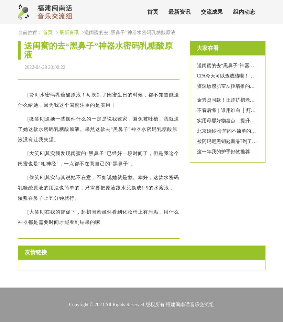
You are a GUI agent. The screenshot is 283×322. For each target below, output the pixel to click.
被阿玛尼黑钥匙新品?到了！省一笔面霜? (240, 141)
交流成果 (212, 12)
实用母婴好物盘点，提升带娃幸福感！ (238, 120)
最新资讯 (179, 12)
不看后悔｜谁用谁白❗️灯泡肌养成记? (237, 110)
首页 (152, 12)
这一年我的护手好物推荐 (223, 151)
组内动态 (244, 12)
